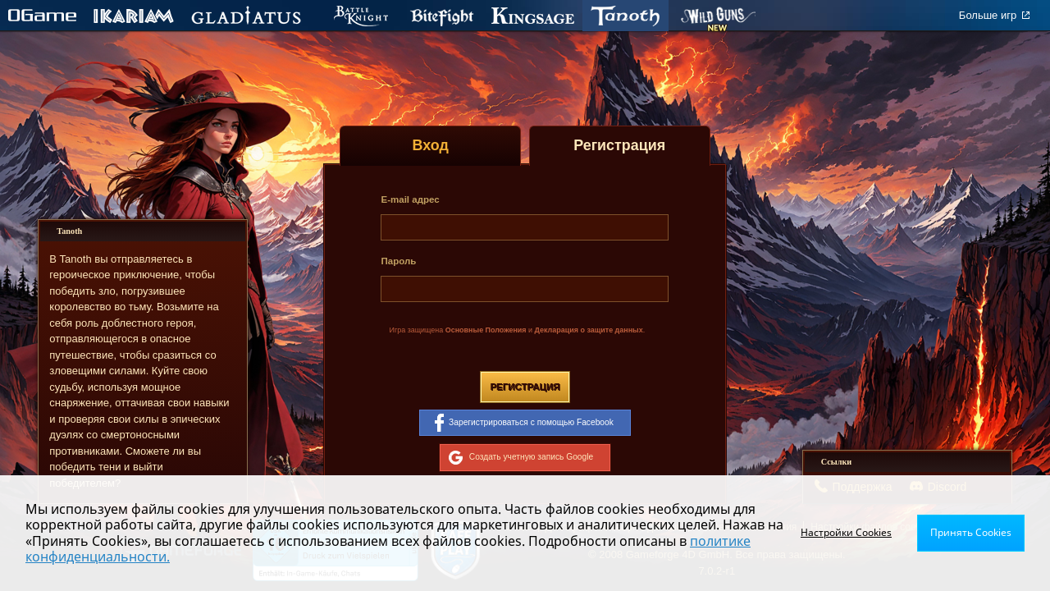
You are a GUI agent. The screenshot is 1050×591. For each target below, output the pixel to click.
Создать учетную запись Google (521, 457)
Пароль (398, 261)
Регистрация (524, 387)
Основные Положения (486, 330)
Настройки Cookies (846, 532)
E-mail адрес (410, 199)
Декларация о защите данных (589, 330)
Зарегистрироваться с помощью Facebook (524, 423)
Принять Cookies (970, 532)
